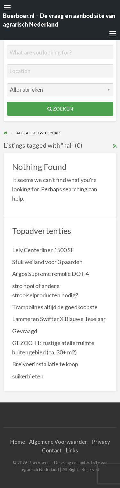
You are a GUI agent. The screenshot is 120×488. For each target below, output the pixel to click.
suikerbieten (28, 376)
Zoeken (60, 109)
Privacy (101, 441)
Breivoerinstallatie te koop (45, 364)
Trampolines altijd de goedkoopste (55, 306)
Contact (52, 450)
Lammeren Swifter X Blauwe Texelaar (59, 318)
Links (72, 450)
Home (17, 441)
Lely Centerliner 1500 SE (43, 249)
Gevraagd (24, 331)
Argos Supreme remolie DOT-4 (50, 273)
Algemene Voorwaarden (58, 441)
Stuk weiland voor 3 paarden (47, 261)
